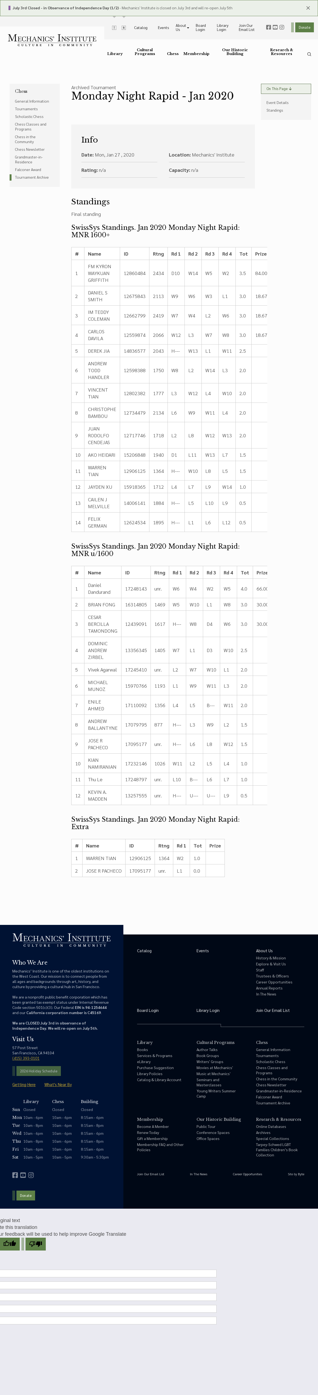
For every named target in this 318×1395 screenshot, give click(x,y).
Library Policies (150, 1073)
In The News (266, 993)
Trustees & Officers (272, 975)
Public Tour (206, 1126)
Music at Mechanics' (214, 1073)
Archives (263, 1132)
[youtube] (275, 27)
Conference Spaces (213, 1132)
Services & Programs (154, 1055)
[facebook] (268, 27)
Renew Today (148, 1132)
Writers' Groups (210, 1061)
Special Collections (272, 1138)
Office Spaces (208, 1138)
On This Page (279, 88)
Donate (304, 27)
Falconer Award (28, 169)
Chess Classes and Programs (30, 126)
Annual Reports (269, 987)
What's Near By (58, 1084)
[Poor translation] (35, 1244)
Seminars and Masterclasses (209, 1082)
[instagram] (281, 27)
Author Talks (207, 1049)
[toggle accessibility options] (124, 27)
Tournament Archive (32, 177)
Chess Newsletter (30, 149)
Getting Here (24, 1084)
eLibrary (144, 1061)
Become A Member (153, 1126)
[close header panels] (308, 7)
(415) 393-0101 (25, 1058)
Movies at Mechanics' (215, 1067)
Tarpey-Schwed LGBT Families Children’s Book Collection (277, 1149)
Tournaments (26, 108)
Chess (21, 91)
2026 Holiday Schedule (38, 1071)
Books (142, 1049)
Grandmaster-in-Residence (29, 159)
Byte (301, 1174)
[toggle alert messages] (114, 27)
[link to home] (52, 40)
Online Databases (271, 1126)
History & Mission (271, 957)
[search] (309, 54)
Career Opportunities (274, 981)
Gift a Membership (152, 1138)
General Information (32, 101)
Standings (274, 110)
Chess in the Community (25, 139)
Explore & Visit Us (271, 963)
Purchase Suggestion (155, 1067)
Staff (260, 969)
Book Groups (208, 1055)
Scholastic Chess (29, 116)
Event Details (277, 102)
